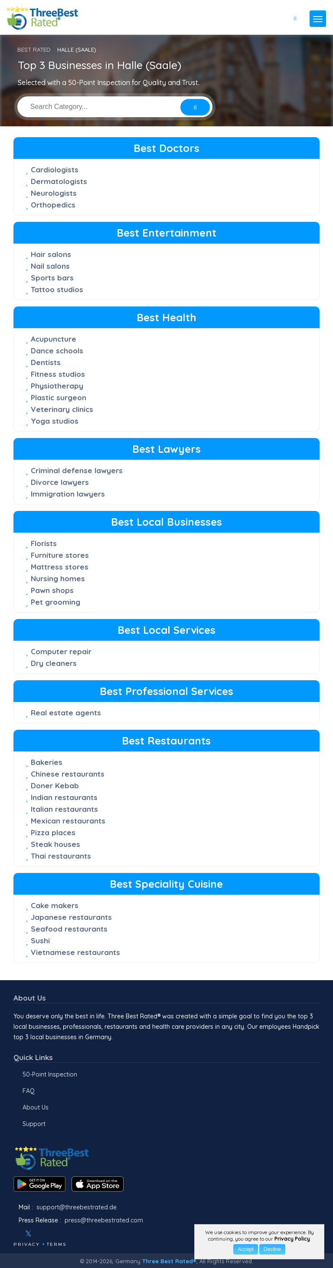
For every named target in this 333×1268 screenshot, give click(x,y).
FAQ (29, 1091)
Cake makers (54, 905)
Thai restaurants (61, 855)
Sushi (40, 940)
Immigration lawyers (68, 493)
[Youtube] (54, 1233)
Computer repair (61, 651)
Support (34, 1124)
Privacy (26, 1244)
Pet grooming (55, 601)
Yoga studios (54, 420)
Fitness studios (58, 374)
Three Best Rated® (169, 1261)
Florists (44, 543)
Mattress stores (59, 566)
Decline (272, 1249)
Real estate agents (66, 712)
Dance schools (57, 350)
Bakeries (46, 762)
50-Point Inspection (50, 1074)
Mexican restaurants (68, 820)
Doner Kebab (55, 785)
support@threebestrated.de (76, 1207)
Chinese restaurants (67, 773)
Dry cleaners (54, 663)
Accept (246, 1249)
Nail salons (50, 265)
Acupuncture (53, 338)
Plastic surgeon (58, 397)
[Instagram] (42, 1233)
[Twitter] (28, 1233)
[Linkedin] (66, 1233)
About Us (36, 1107)
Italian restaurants (64, 808)
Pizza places (53, 832)
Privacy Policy (292, 1238)
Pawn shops (52, 590)
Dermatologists (59, 181)
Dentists (46, 362)
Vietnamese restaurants (75, 952)
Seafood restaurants (69, 928)
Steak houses (55, 844)
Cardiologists (54, 169)
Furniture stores (60, 555)
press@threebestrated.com (104, 1220)
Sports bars (52, 277)
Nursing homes (58, 578)
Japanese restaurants (71, 917)
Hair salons (51, 254)
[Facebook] (14, 1233)
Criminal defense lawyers (77, 470)
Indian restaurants (64, 797)
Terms (56, 1244)
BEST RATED (34, 49)
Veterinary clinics (62, 409)
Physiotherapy (57, 385)
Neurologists (54, 193)
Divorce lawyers (60, 482)
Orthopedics (53, 204)
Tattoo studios (57, 289)
